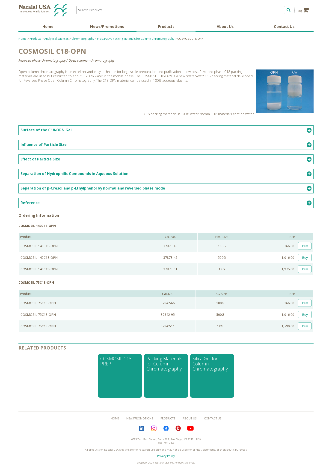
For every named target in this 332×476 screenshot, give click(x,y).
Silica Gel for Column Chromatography (210, 363)
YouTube (190, 428)
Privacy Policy (166, 456)
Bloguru (178, 428)
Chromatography (82, 39)
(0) (303, 10)
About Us (225, 26)
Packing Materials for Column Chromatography (164, 363)
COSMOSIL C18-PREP (116, 361)
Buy (305, 246)
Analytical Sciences (56, 39)
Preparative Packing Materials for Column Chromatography (135, 39)
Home (47, 26)
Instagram (153, 428)
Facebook (166, 428)
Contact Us (284, 26)
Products (166, 26)
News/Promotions (107, 26)
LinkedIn (141, 428)
